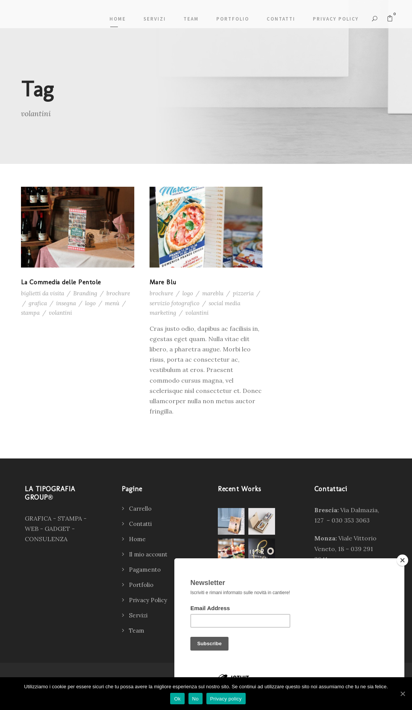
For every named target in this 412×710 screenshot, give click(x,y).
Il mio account (148, 554)
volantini (60, 312)
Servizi (154, 19)
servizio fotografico (175, 303)
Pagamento (145, 569)
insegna (66, 303)
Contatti (281, 19)
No (195, 699)
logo (90, 303)
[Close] (402, 560)
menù (112, 303)
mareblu (213, 293)
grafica (38, 303)
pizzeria (243, 293)
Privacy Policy (336, 19)
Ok (177, 699)
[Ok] (402, 693)
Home (117, 19)
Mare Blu (163, 282)
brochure (118, 293)
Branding (85, 293)
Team (191, 19)
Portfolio (232, 19)
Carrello (140, 508)
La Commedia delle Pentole (61, 282)
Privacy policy (226, 699)
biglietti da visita (42, 293)
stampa (30, 312)
